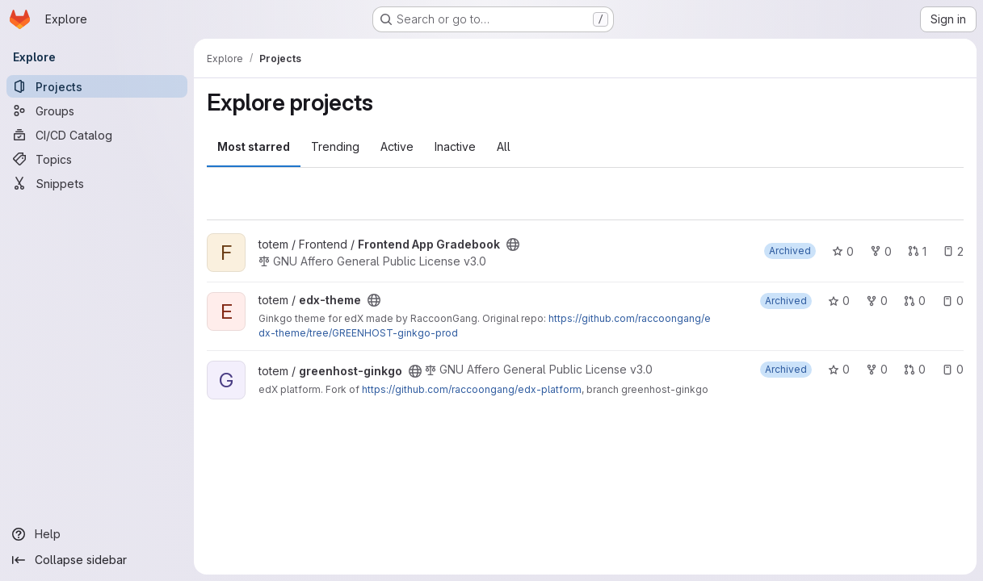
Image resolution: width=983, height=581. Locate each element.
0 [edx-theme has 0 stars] (839, 300)
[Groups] (96, 110)
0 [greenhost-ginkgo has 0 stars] (839, 369)
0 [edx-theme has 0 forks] (877, 300)
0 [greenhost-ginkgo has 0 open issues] (953, 369)
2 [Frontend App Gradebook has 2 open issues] (953, 251)
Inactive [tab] (455, 146)
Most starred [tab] (253, 146)
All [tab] (503, 146)
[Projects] (96, 86)
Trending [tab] (335, 146)
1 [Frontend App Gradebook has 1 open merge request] (917, 251)
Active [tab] (397, 146)
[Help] (96, 534)
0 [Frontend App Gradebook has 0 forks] (881, 251)
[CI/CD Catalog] (96, 134)
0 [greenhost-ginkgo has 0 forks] (877, 369)
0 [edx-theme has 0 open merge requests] (915, 300)
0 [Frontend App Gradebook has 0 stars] (843, 251)
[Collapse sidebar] (96, 560)
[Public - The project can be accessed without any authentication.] (512, 244)
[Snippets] (96, 183)
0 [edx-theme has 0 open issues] (953, 300)
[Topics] (96, 159)
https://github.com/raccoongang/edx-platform (472, 389)
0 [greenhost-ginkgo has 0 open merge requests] (915, 369)
